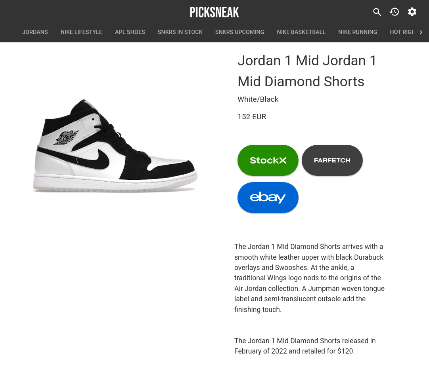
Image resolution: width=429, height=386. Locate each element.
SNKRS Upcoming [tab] (240, 32)
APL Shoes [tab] (130, 32)
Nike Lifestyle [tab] (81, 32)
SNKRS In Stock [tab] (180, 32)
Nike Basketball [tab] (301, 32)
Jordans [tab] (35, 32)
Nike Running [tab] (357, 32)
